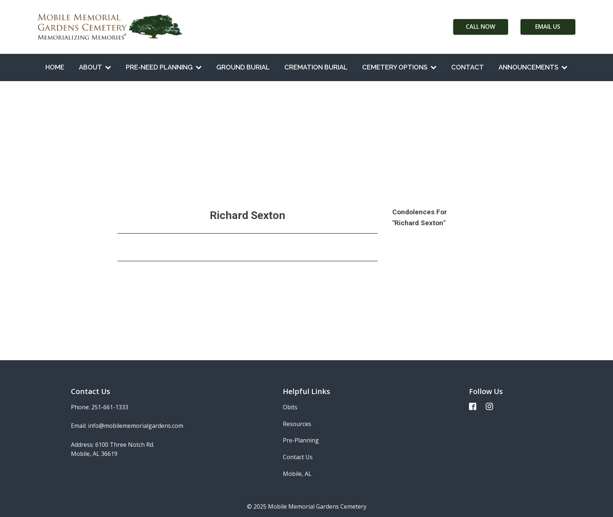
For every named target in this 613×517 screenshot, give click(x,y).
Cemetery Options (399, 67)
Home (54, 67)
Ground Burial (243, 67)
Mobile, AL (297, 474)
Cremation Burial (316, 67)
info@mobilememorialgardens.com (135, 426)
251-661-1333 (109, 407)
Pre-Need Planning (164, 67)
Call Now (480, 27)
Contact (467, 67)
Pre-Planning (301, 440)
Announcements (533, 67)
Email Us (547, 27)
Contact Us (298, 457)
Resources (297, 424)
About (95, 67)
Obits (290, 407)
